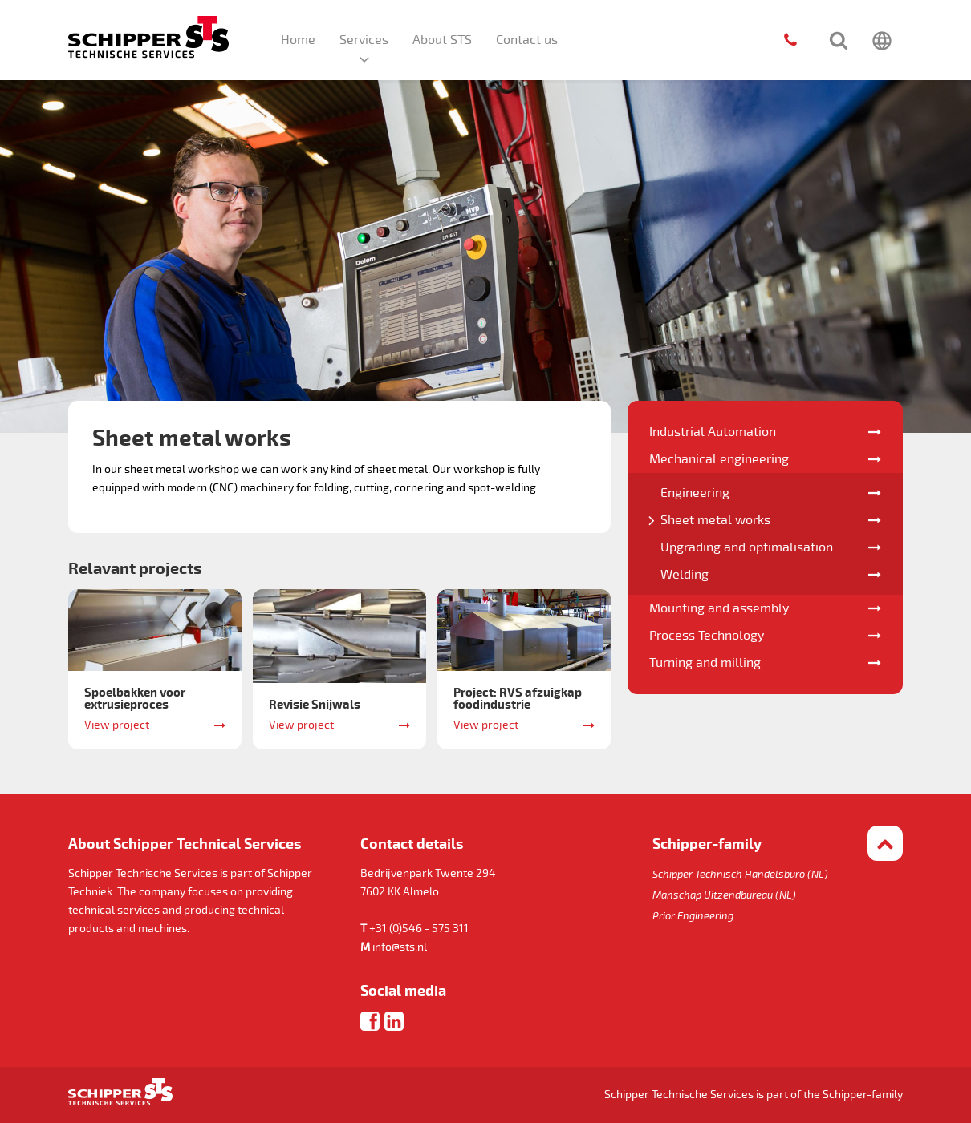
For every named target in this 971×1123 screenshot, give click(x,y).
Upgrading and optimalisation (746, 547)
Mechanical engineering (719, 459)
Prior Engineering (692, 916)
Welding (684, 575)
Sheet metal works (715, 520)
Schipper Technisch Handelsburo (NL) (740, 874)
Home (298, 40)
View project (116, 725)
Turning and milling (705, 663)
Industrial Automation (712, 432)
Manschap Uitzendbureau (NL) (724, 895)
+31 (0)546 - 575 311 (419, 928)
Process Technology (706, 636)
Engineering (694, 493)
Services (363, 40)
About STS (442, 40)
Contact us (527, 40)
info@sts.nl (399, 947)
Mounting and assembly (719, 608)
